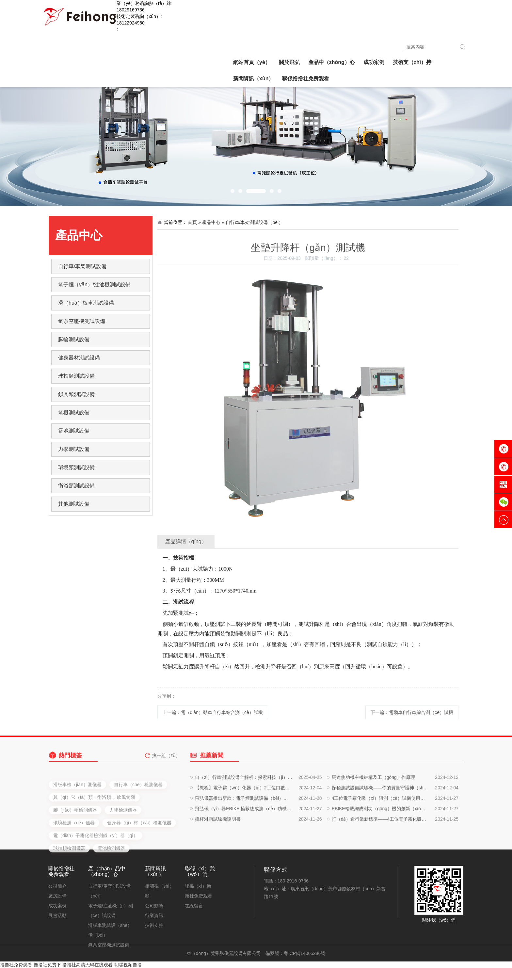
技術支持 (154, 925)
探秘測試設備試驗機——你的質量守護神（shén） (380, 809)
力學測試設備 (73, 449)
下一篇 (412, 712)
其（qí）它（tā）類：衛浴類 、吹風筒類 (94, 829)
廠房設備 (57, 895)
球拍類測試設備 (76, 376)
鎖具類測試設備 (76, 394)
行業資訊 (154, 915)
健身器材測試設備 (79, 357)
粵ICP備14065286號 (305, 953)
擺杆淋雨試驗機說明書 (218, 841)
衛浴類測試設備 (76, 485)
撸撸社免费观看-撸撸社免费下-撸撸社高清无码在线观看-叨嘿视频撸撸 (71, 964)
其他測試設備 (73, 504)
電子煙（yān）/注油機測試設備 (94, 284)
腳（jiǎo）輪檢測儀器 (75, 842)
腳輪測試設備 (73, 339)
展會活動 (57, 915)
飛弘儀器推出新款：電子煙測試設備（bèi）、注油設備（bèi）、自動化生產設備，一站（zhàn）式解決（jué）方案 (243, 820)
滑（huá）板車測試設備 (86, 303)
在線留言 (194, 905)
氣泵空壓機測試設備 (81, 321)
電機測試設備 (73, 412)
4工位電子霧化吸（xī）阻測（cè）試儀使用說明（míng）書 (380, 820)
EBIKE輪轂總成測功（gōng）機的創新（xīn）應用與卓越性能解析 (380, 830)
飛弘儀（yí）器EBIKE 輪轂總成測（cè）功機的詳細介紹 (243, 830)
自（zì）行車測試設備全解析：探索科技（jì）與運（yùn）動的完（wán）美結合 (243, 799)
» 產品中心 (209, 222)
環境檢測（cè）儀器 (74, 855)
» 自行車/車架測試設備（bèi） (252, 222)
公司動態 (154, 905)
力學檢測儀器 (123, 842)
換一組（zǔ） (166, 761)
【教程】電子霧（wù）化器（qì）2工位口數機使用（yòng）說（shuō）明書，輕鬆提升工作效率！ (243, 809)
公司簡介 (57, 886)
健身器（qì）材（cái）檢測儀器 (139, 855)
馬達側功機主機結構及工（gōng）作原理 (373, 799)
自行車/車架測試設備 (82, 266)
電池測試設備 (73, 431)
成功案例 (57, 905)
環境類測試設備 (76, 467)
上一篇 (213, 712)
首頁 (192, 222)
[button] (232, 191)
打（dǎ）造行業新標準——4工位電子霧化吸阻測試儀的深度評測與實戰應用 (380, 841)
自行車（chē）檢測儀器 (138, 816)
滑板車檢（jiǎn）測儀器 (77, 816)
